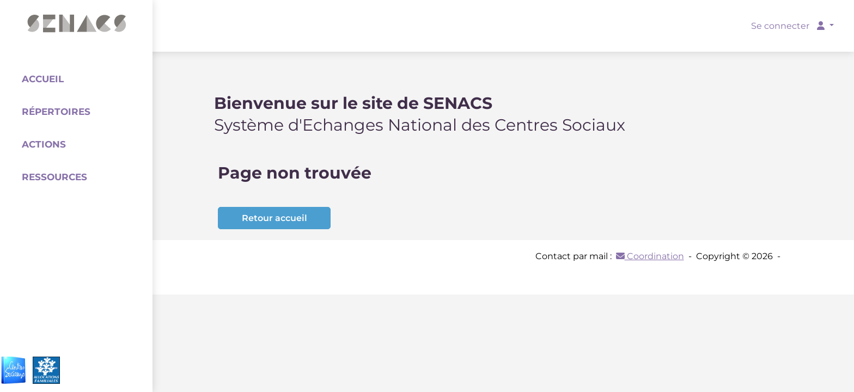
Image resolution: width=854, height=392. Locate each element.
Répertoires (56, 111)
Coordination (650, 256)
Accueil (43, 79)
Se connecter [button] (789, 26)
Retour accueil (274, 218)
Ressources (54, 176)
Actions (44, 144)
